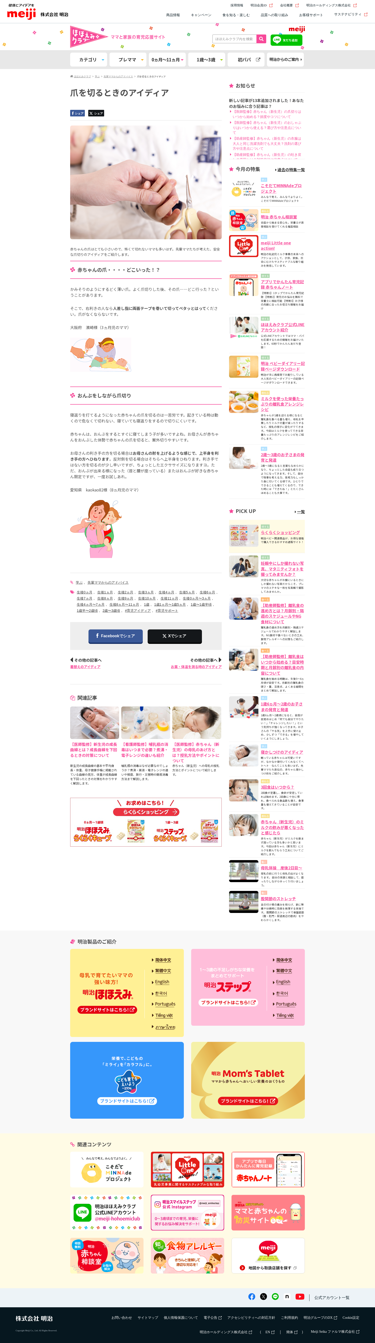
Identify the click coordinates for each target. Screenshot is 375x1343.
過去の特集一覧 (290, 169)
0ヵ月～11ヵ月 (167, 59)
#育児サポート (167, 610)
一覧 (300, 511)
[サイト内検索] (365, 5)
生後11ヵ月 (169, 598)
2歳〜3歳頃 (111, 610)
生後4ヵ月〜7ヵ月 (91, 604)
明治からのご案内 (285, 59)
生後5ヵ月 (187, 592)
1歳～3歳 (210, 59)
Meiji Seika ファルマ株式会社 (335, 1331)
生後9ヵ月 (125, 598)
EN (270, 1332)
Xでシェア (177, 636)
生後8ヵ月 (105, 598)
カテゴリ (91, 59)
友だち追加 (290, 40)
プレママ (131, 59)
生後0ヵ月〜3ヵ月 (197, 598)
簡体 (292, 1332)
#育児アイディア (138, 610)
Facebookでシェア (115, 636)
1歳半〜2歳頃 (87, 610)
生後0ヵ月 (84, 592)
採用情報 (237, 5)
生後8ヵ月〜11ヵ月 (124, 604)
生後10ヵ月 (147, 598)
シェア (77, 113)
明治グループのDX (320, 1318)
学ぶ (79, 582)
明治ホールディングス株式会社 (331, 5)
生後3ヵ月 (146, 592)
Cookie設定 (351, 1318)
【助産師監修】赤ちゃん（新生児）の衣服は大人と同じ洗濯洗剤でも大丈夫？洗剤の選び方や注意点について (267, 143)
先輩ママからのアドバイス (108, 582)
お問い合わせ (121, 1318)
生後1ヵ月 (105, 592)
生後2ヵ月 (125, 592)
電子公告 (213, 1318)
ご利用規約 (289, 1318)
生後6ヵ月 (207, 592)
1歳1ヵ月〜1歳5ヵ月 (170, 604)
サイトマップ (148, 1318)
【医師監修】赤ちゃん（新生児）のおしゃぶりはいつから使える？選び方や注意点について (267, 127)
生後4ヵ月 (166, 592)
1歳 (146, 604)
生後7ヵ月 (84, 598)
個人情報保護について (181, 1318)
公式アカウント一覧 (332, 1298)
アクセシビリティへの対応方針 (251, 1318)
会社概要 (289, 5)
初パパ (249, 59)
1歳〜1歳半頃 (201, 604)
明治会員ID (262, 5)
